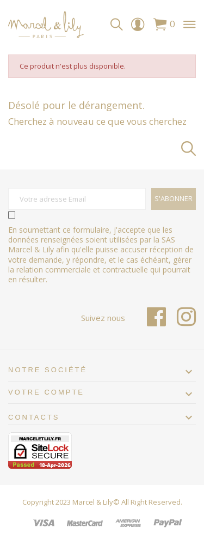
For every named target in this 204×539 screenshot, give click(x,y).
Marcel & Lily (92, 502)
